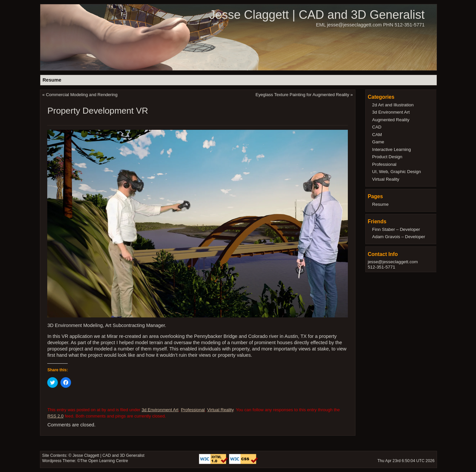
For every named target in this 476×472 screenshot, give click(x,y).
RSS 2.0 (55, 416)
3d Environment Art (160, 409)
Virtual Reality (220, 409)
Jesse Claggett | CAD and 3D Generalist (316, 14)
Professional (193, 409)
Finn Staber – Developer (396, 229)
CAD (377, 127)
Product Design (387, 156)
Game (378, 141)
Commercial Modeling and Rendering (82, 94)
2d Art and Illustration (393, 104)
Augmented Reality (391, 119)
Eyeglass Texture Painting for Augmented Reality (302, 94)
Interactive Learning (391, 149)
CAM (377, 134)
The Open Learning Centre (104, 460)
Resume (52, 80)
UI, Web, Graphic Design (396, 171)
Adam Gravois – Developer (398, 236)
